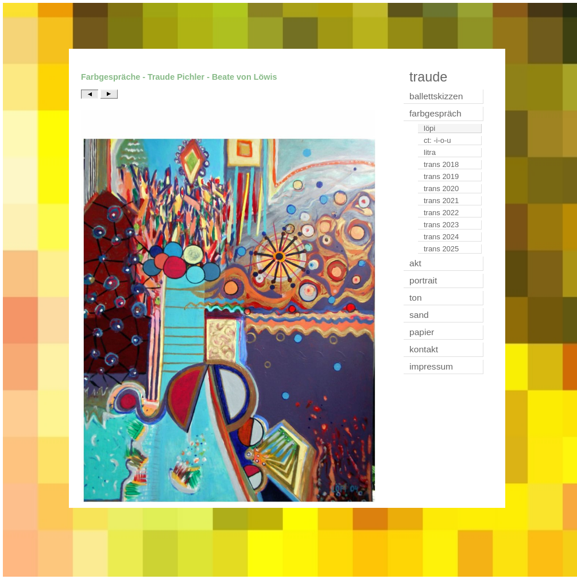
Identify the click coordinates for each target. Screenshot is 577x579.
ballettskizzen (436, 96)
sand (419, 315)
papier (421, 332)
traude (428, 76)
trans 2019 (441, 176)
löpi (429, 128)
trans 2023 (441, 224)
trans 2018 (441, 164)
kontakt (423, 349)
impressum (431, 366)
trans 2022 (441, 212)
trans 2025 (441, 248)
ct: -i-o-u (437, 140)
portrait (423, 280)
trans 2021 (441, 200)
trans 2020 (441, 188)
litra (430, 152)
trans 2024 (441, 236)
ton (415, 297)
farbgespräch (435, 113)
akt (415, 263)
